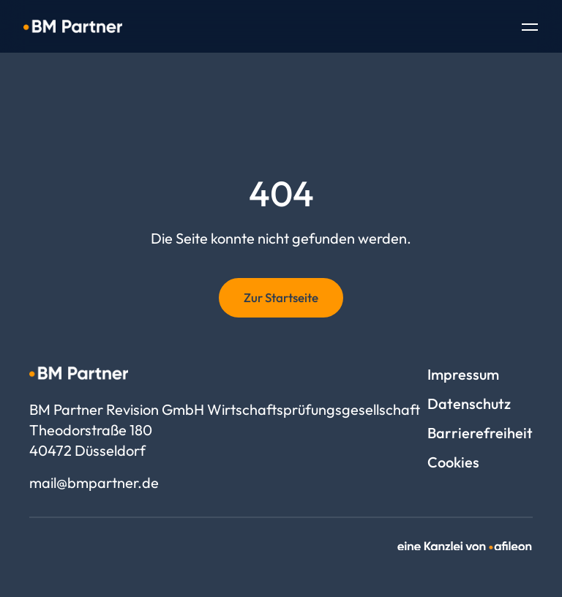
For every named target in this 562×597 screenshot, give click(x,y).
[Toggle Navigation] (529, 28)
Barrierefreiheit (480, 433)
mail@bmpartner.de (94, 482)
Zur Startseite (281, 297)
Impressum (463, 374)
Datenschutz (469, 403)
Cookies (453, 462)
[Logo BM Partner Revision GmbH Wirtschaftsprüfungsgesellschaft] (72, 26)
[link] (465, 546)
